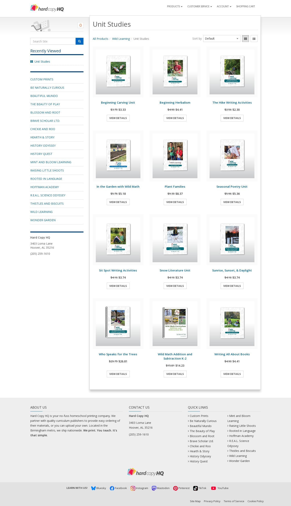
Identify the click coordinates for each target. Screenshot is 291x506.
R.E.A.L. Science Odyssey (47, 195)
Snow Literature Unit (175, 270)
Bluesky (98, 488)
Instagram (139, 488)
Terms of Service (234, 501)
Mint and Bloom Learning (50, 162)
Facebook (118, 488)
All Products (100, 39)
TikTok (199, 488)
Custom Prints (41, 79)
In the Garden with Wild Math (118, 186)
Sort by (197, 38)
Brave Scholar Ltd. (45, 121)
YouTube (219, 488)
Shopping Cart (245, 6)
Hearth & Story (42, 137)
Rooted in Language (46, 179)
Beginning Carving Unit (118, 102)
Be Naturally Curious (47, 87)
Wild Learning (41, 212)
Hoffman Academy (44, 187)
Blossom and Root (45, 112)
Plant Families (175, 186)
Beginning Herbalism (175, 102)
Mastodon (161, 488)
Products (174, 6)
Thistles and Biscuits (47, 203)
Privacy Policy (212, 501)
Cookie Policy (256, 501)
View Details (118, 118)
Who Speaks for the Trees (118, 354)
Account (224, 6)
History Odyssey (43, 145)
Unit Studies (42, 61)
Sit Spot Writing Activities (118, 270)
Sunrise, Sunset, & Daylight (232, 270)
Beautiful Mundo (44, 96)
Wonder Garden (43, 220)
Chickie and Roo (42, 129)
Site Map (195, 501)
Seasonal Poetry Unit (232, 186)
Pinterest (181, 488)
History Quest (41, 154)
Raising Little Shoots (47, 170)
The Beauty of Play (45, 104)
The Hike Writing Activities (232, 102)
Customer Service (199, 6)
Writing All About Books (232, 354)
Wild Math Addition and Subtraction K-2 (175, 356)
